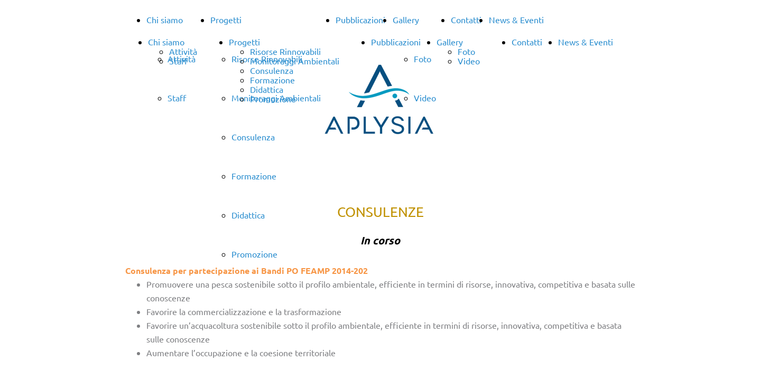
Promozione (273, 98)
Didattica (266, 89)
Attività (183, 51)
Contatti (466, 19)
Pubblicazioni (360, 19)
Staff (178, 60)
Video (469, 60)
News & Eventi (516, 19)
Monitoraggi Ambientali (294, 60)
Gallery (406, 19)
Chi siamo (164, 19)
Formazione (253, 175)
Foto (466, 51)
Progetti (226, 19)
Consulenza (253, 136)
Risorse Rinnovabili (285, 51)
